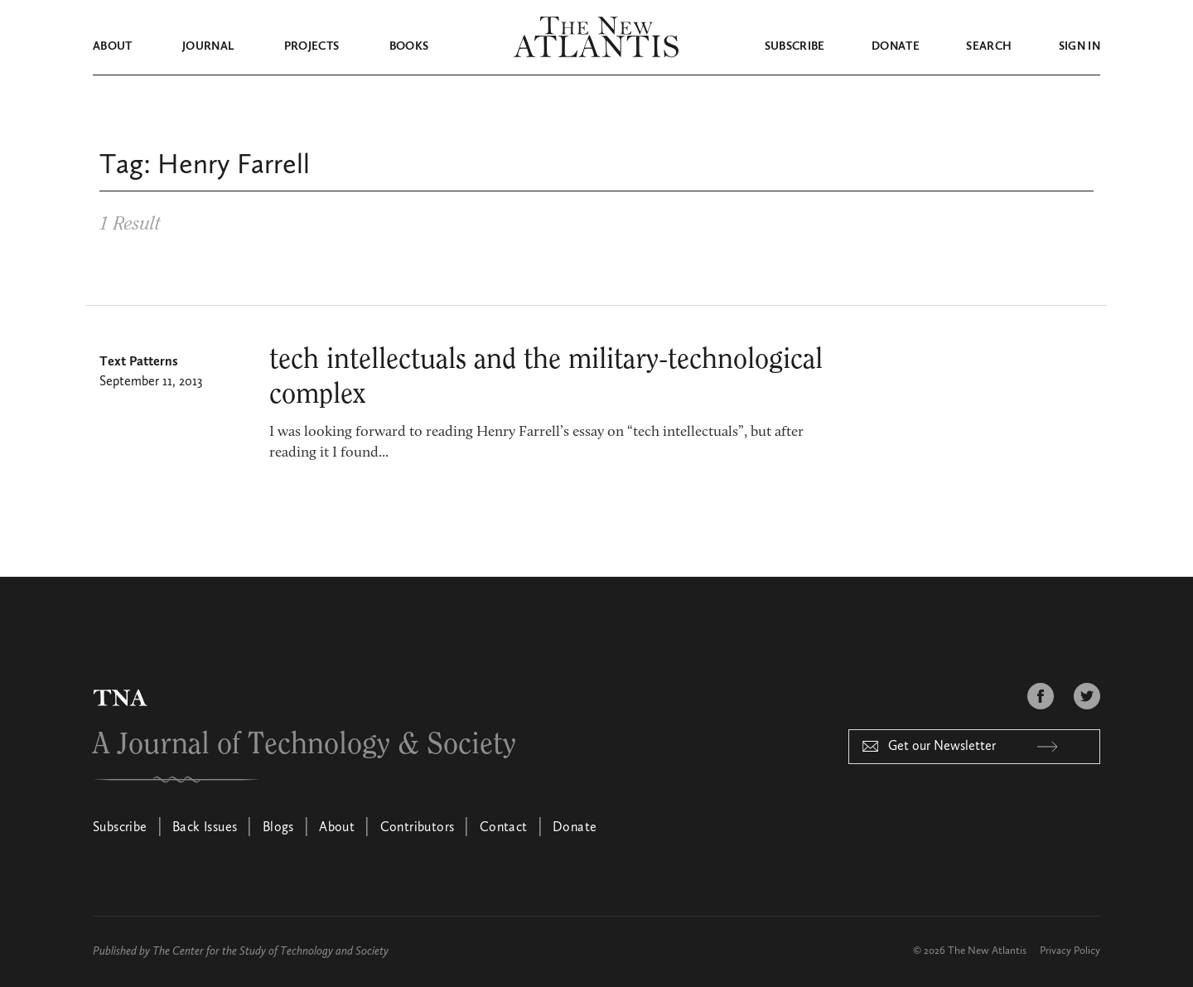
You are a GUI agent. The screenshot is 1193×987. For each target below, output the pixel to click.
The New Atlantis (987, 951)
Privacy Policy (1070, 951)
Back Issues (204, 828)
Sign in (1079, 46)
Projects (312, 46)
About (113, 46)
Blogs (278, 828)
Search (989, 46)
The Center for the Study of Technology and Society (270, 951)
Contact (504, 828)
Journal (208, 46)
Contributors (417, 828)
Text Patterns (138, 362)
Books (409, 46)
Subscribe (795, 46)
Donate (896, 46)
